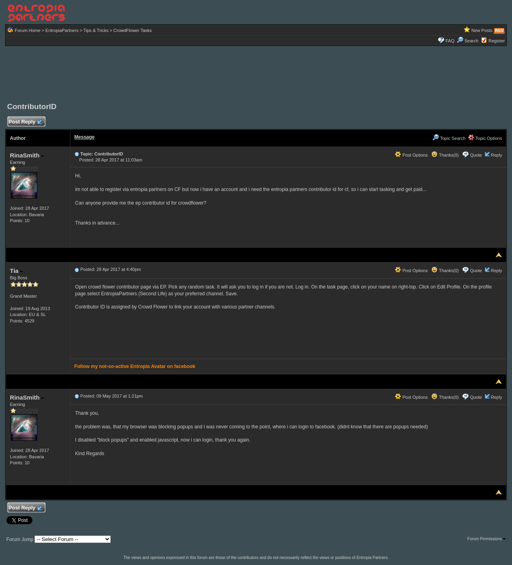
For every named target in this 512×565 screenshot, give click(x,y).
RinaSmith (27, 155)
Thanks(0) (444, 155)
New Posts (482, 30)
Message (84, 137)
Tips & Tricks (95, 30)
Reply (496, 155)
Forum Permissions (486, 539)
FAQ (450, 40)
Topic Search (448, 138)
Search (467, 40)
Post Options (411, 155)
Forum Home (27, 30)
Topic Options (485, 138)
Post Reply (25, 122)
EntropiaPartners (62, 30)
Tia (16, 270)
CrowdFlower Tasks (133, 30)
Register (496, 40)
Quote (476, 155)
